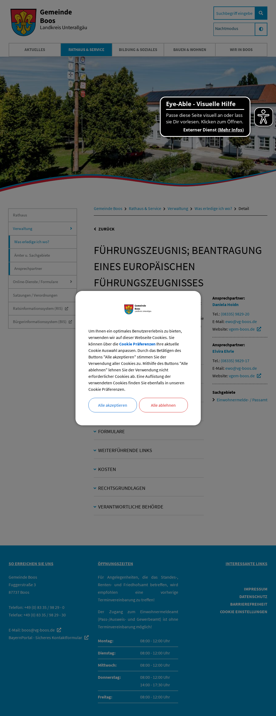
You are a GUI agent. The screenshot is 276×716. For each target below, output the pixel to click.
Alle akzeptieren (112, 405)
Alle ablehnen (163, 405)
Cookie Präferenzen (137, 344)
